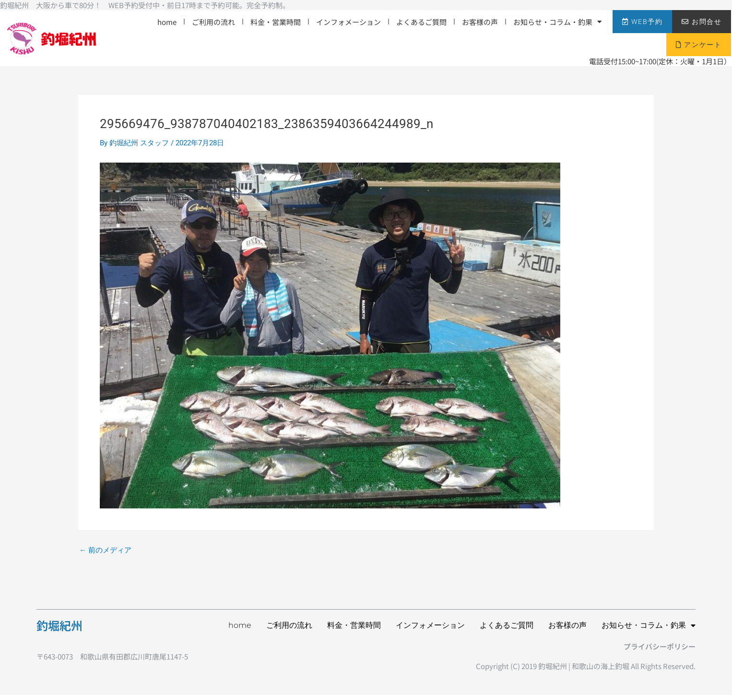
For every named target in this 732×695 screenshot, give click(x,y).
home (167, 22)
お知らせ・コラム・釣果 (557, 21)
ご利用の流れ (213, 22)
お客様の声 (480, 22)
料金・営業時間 (275, 22)
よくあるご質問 (421, 22)
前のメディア (105, 550)
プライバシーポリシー (660, 646)
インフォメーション (348, 22)
